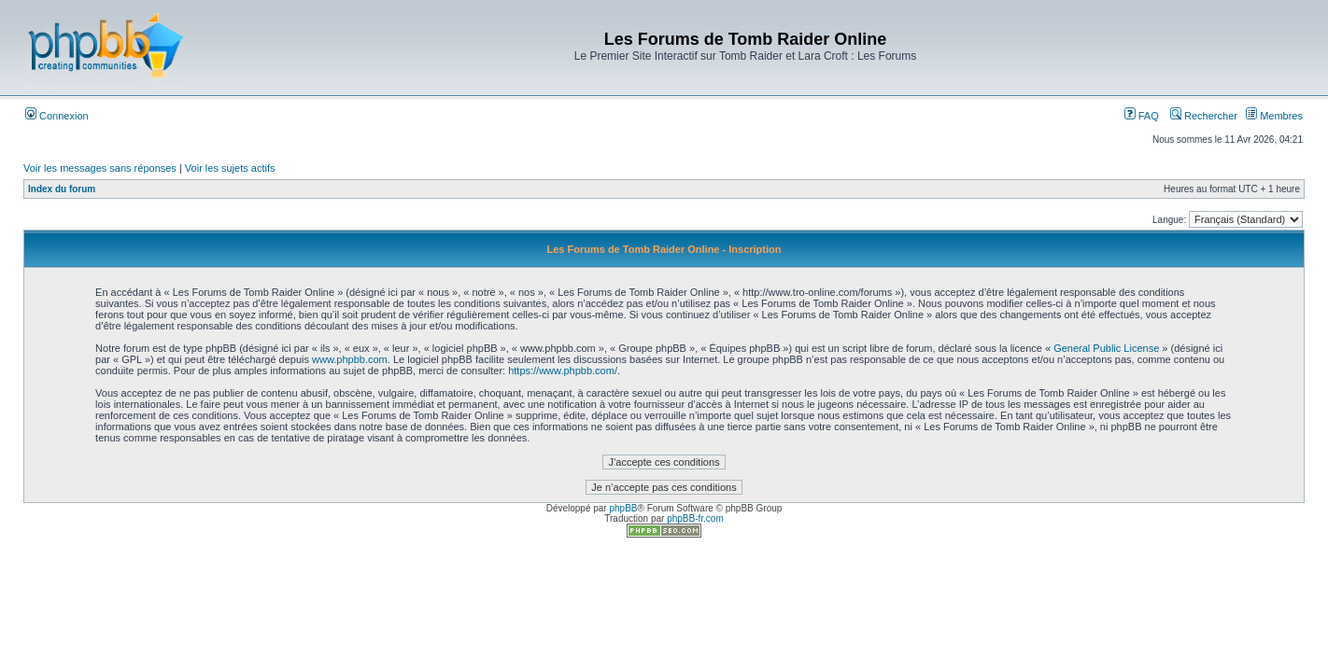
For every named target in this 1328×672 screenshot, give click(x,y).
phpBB (623, 508)
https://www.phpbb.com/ (562, 370)
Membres (1274, 115)
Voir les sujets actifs (230, 168)
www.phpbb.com (350, 359)
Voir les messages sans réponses (100, 168)
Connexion (57, 115)
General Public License (1106, 348)
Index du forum (61, 189)
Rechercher (1203, 115)
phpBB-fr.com (695, 518)
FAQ (1141, 115)
